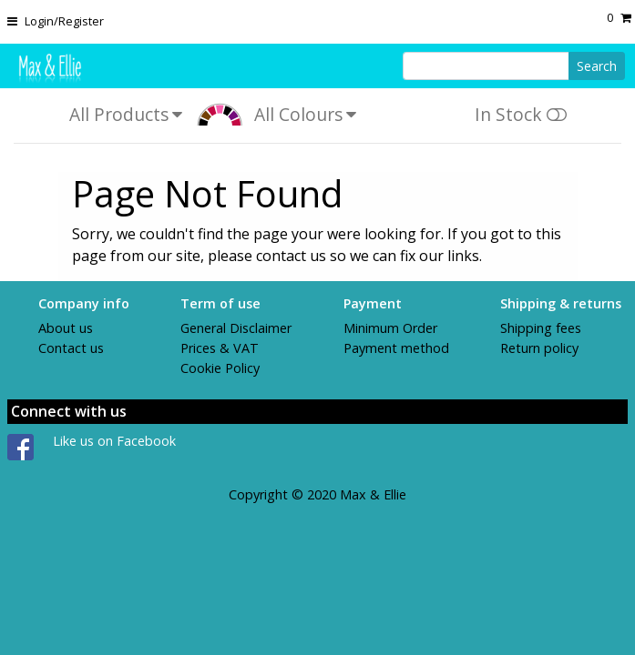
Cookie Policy (220, 368)
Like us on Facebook (114, 440)
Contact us (71, 348)
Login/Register (64, 21)
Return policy (539, 348)
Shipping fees (540, 328)
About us (65, 328)
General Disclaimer (236, 328)
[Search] (486, 66)
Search (597, 66)
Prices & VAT (219, 348)
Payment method (396, 348)
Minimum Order (390, 328)
